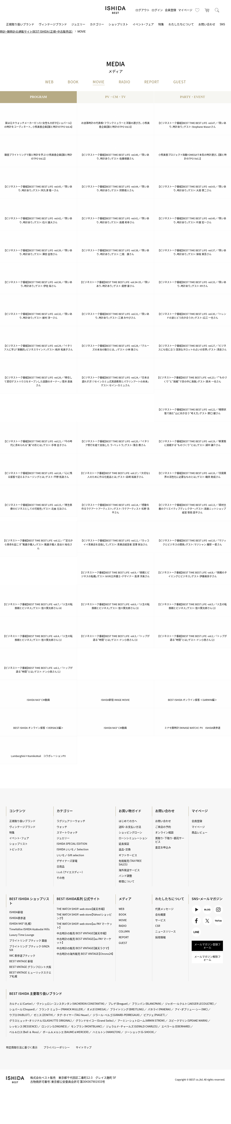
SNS (222, 24)
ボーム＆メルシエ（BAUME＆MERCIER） (66, 1032)
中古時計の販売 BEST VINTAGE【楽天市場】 (82, 933)
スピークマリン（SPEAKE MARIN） (188, 1021)
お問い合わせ (206, 24)
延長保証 (124, 844)
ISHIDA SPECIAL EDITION (72, 844)
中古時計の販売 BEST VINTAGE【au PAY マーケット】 (84, 940)
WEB (49, 82)
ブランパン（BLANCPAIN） (146, 1003)
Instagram (218, 909)
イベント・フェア (143, 24)
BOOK (73, 82)
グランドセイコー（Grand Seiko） (95, 1021)
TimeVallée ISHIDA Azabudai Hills (29, 929)
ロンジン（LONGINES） (54, 1026)
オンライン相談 (164, 832)
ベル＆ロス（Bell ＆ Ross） (24, 1032)
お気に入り (197, 10)
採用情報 (160, 937)
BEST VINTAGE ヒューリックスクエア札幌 (30, 974)
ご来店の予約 (163, 827)
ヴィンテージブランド (53, 24)
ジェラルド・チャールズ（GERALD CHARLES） (132, 1026)
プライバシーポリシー (57, 1047)
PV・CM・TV (115, 97)
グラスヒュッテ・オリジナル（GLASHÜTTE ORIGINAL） (40, 1021)
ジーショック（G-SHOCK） (139, 1032)
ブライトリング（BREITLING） (127, 1009)
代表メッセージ (164, 909)
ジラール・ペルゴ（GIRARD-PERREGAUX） (116, 1015)
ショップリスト (118, 24)
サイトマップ (84, 1047)
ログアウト (142, 10)
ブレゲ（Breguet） (118, 1003)
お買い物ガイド (130, 810)
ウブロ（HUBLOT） (19, 1015)
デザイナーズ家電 (67, 861)
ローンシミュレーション (133, 838)
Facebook (196, 921)
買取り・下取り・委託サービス (169, 840)
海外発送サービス (129, 870)
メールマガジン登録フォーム (207, 945)
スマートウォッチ (67, 832)
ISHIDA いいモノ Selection (72, 849)
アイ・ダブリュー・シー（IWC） (191, 1009)
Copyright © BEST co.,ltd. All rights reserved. (200, 1079)
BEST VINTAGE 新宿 (21, 961)
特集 (161, 24)
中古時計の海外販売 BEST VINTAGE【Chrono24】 (85, 954)
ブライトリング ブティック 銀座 (28, 941)
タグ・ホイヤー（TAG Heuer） (73, 1015)
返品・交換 (125, 849)
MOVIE (99, 82)
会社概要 (160, 914)
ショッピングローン (130, 832)
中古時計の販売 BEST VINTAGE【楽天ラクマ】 (83, 948)
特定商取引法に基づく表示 (21, 1047)
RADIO (124, 82)
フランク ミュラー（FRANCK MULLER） (61, 1009)
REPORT (151, 82)
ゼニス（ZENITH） (43, 1015)
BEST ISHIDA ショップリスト (29, 900)
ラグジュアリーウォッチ (71, 821)
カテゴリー (97, 24)
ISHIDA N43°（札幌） (20, 923)
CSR (157, 926)
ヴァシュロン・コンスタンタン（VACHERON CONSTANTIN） (70, 1003)
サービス (160, 920)
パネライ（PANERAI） (159, 1009)
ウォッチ (62, 827)
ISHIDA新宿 (16, 912)
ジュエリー (78, 24)
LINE (196, 932)
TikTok (218, 921)
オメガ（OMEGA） (96, 1009)
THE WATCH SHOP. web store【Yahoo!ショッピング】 (84, 916)
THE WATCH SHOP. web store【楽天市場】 (81, 909)
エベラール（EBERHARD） (175, 1026)
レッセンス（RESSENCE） (23, 1026)
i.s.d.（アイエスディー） (70, 872)
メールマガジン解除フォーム (207, 958)
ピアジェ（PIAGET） (154, 1015)
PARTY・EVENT (192, 97)
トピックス (15, 849)
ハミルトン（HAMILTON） (107, 1032)
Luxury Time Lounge (21, 935)
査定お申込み (163, 847)
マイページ (185, 10)
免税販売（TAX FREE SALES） (130, 862)
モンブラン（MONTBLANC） (86, 1026)
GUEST (179, 82)
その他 (61, 878)
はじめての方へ (128, 821)
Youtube (196, 909)
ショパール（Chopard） (22, 1009)
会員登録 (170, 10)
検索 (217, 10)
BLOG (207, 909)
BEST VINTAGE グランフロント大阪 (30, 967)
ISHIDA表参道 (17, 918)
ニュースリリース (165, 931)
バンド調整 (125, 876)
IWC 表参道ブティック (22, 955)
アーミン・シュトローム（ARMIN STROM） (141, 1021)
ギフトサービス (128, 855)
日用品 (61, 866)
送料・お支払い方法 (130, 827)
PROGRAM (38, 97)
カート (207, 10)
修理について (126, 881)
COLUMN (124, 931)
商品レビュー (199, 832)
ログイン (157, 10)
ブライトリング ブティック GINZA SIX (29, 948)
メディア (125, 898)
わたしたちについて (181, 24)
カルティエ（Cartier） (21, 1003)
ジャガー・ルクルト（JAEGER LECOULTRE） (189, 1003)
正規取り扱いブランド (20, 24)
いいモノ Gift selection (70, 855)
